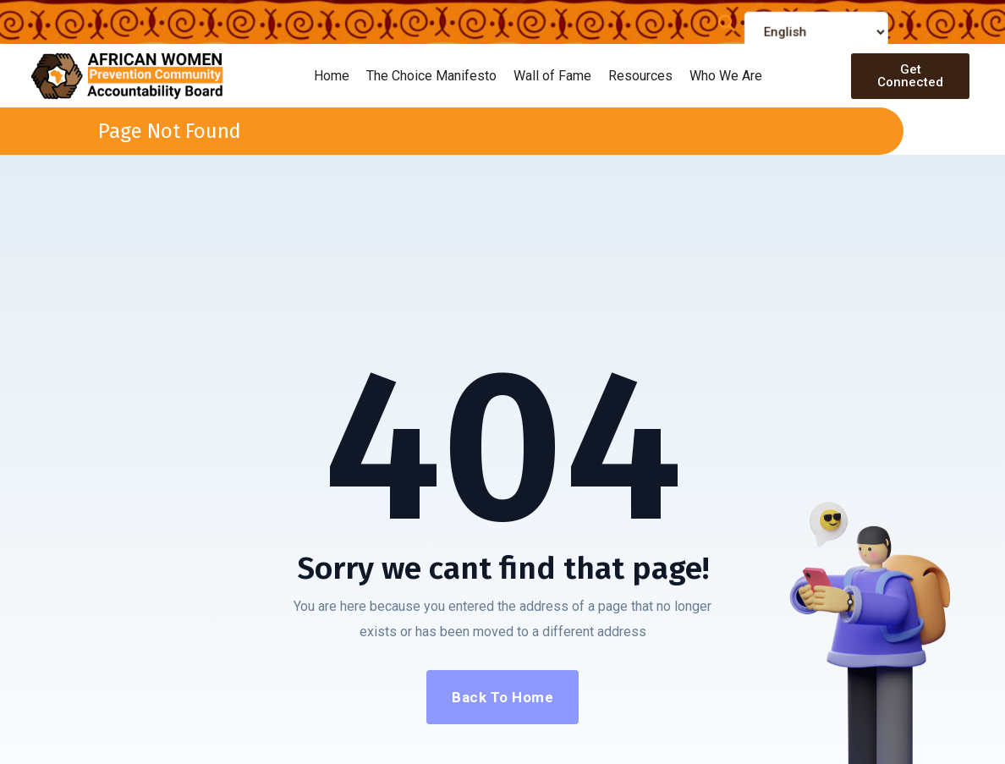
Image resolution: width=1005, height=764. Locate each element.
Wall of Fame (552, 76)
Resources (640, 76)
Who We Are (725, 76)
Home (331, 76)
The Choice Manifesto (431, 76)
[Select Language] (816, 38)
